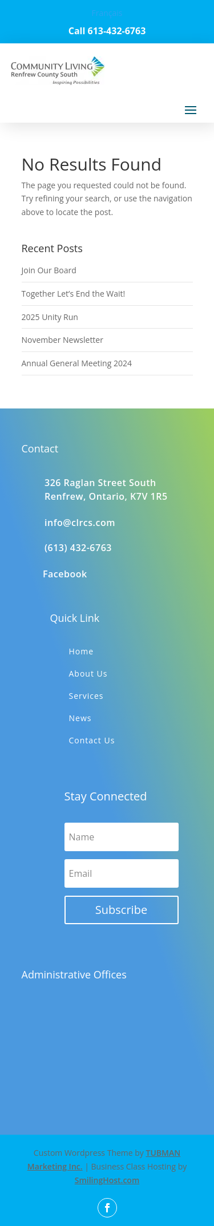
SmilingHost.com (107, 1180)
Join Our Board (49, 270)
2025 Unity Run (50, 316)
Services (86, 695)
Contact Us (92, 740)
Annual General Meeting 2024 (77, 363)
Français (106, 12)
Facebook (65, 574)
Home (81, 651)
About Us (88, 673)
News (80, 718)
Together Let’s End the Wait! (74, 293)
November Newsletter (62, 339)
